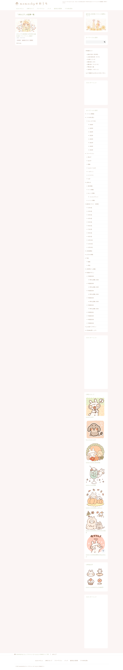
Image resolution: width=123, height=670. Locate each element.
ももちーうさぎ (92, 168)
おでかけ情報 (89, 254)
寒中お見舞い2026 (94, 279)
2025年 (91, 128)
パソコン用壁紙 (90, 113)
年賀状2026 (91, 276)
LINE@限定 (89, 251)
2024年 (91, 132)
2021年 (91, 142)
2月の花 (90, 211)
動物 (89, 164)
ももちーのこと (20, 8)
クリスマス (91, 175)
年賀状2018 (91, 323)
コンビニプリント (94, 196)
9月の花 (90, 236)
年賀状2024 (91, 290)
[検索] (96, 42)
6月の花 (90, 225)
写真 (87, 258)
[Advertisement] (96, 94)
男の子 (89, 157)
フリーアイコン (40, 8)
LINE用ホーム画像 (90, 269)
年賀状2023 (91, 297)
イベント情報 (91, 200)
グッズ (49, 8)
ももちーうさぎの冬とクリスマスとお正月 (96, 530)
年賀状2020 (91, 316)
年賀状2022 (91, 305)
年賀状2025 (91, 283)
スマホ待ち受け (69, 8)
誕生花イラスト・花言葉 (27, 40)
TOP (32, 654)
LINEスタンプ (30, 8)
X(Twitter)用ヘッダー (91, 330)
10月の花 (90, 240)
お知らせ (88, 182)
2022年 (91, 139)
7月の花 (90, 229)
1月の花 (18, 40)
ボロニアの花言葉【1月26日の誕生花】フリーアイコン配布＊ (26, 34)
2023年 (91, 135)
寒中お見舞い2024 (94, 294)
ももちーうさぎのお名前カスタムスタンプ (96, 554)
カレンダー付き (92, 121)
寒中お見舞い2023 (94, 301)
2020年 (91, 146)
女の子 (89, 160)
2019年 (91, 150)
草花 (89, 265)
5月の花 (90, 222)
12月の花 (90, 247)
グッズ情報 (91, 189)
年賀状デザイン (90, 272)
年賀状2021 (91, 312)
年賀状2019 (91, 319)
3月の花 (90, 214)
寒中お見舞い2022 (94, 308)
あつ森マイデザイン (91, 326)
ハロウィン (91, 171)
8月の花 (90, 233)
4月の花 (90, 218)
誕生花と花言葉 (58, 8)
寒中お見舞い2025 (94, 287)
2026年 (91, 124)
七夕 (89, 178)
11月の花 (90, 243)
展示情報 (90, 186)
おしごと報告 (91, 193)
